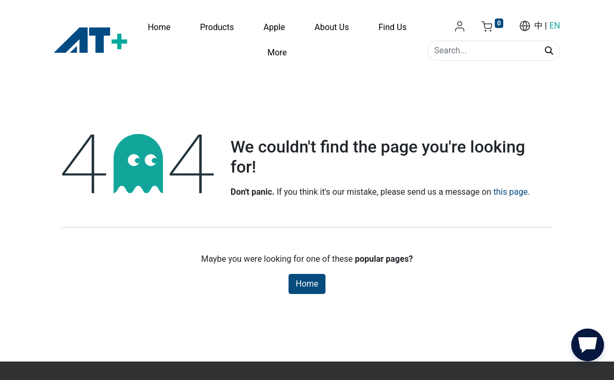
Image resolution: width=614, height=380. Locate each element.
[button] (588, 347)
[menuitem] (159, 27)
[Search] (549, 50)
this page (510, 192)
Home (306, 284)
